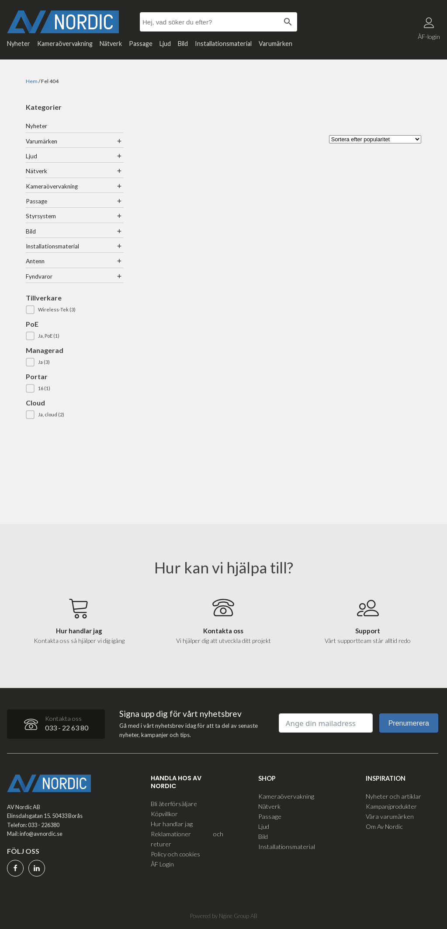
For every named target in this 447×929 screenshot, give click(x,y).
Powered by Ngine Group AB (223, 915)
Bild (183, 43)
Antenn (35, 261)
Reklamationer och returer (187, 838)
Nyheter (18, 43)
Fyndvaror (39, 276)
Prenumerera (408, 723)
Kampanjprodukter (391, 806)
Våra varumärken (390, 816)
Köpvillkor (164, 813)
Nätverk (111, 43)
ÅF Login (162, 864)
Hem (32, 81)
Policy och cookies (175, 854)
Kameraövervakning (65, 43)
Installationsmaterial (223, 43)
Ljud (165, 43)
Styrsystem (41, 216)
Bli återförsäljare (174, 803)
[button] (75, 309)
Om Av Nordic (384, 826)
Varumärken (275, 43)
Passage (140, 43)
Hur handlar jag (172, 823)
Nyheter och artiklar (393, 796)
